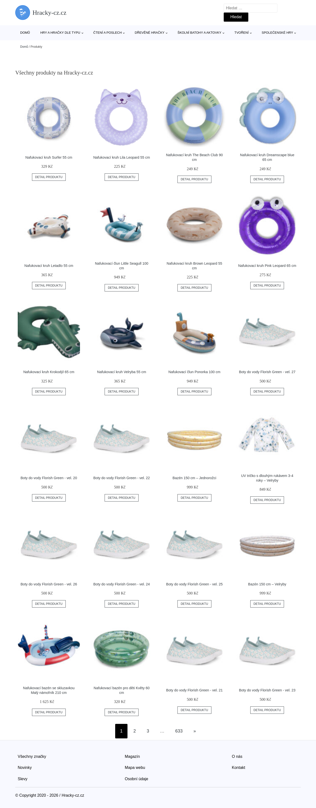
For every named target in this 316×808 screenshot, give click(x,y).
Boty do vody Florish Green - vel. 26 (49, 584)
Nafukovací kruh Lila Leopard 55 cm (121, 157)
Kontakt (238, 767)
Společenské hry (277, 32)
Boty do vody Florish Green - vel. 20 (49, 478)
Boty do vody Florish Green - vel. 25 (194, 584)
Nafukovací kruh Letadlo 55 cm (48, 266)
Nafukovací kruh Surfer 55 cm (48, 157)
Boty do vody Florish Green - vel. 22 (121, 478)
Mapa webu (135, 767)
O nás (237, 756)
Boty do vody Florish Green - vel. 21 (194, 690)
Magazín (132, 756)
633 (179, 731)
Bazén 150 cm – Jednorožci (194, 478)
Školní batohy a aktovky (199, 32)
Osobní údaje (136, 779)
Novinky (25, 767)
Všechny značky (32, 756)
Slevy (22, 779)
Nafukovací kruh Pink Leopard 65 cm (267, 266)
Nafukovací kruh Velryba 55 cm (121, 372)
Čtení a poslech (107, 32)
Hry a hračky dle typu (60, 32)
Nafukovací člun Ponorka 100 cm (194, 372)
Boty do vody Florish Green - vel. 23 (267, 690)
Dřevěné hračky (150, 32)
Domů (25, 32)
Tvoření (241, 32)
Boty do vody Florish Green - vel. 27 (267, 372)
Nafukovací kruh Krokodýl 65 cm (48, 372)
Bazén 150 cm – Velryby (267, 584)
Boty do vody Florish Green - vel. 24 (121, 584)
